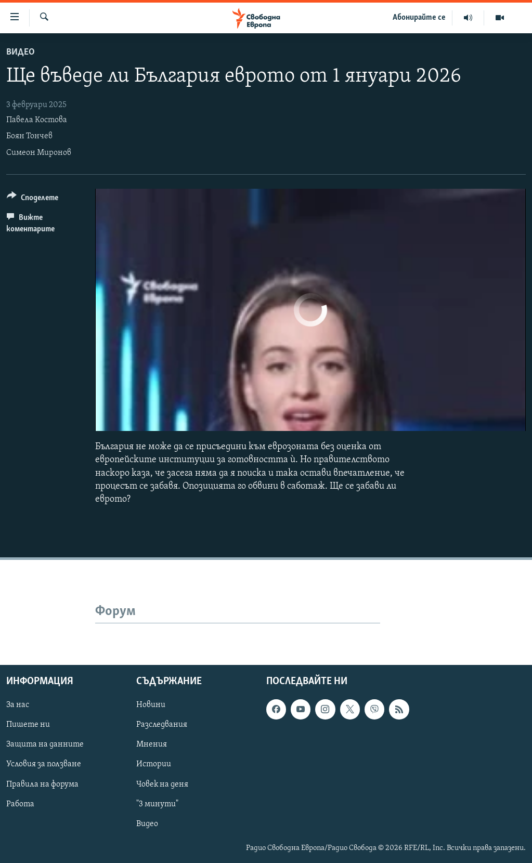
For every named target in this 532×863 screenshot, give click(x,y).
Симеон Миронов (38, 153)
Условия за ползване (43, 765)
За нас (17, 705)
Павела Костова (36, 120)
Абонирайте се (419, 18)
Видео (20, 52)
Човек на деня (162, 784)
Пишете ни (28, 725)
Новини (150, 705)
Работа (20, 804)
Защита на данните (45, 745)
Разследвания (161, 725)
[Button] (32, 199)
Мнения (151, 745)
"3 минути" (157, 804)
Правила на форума (42, 784)
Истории (153, 765)
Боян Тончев (29, 136)
